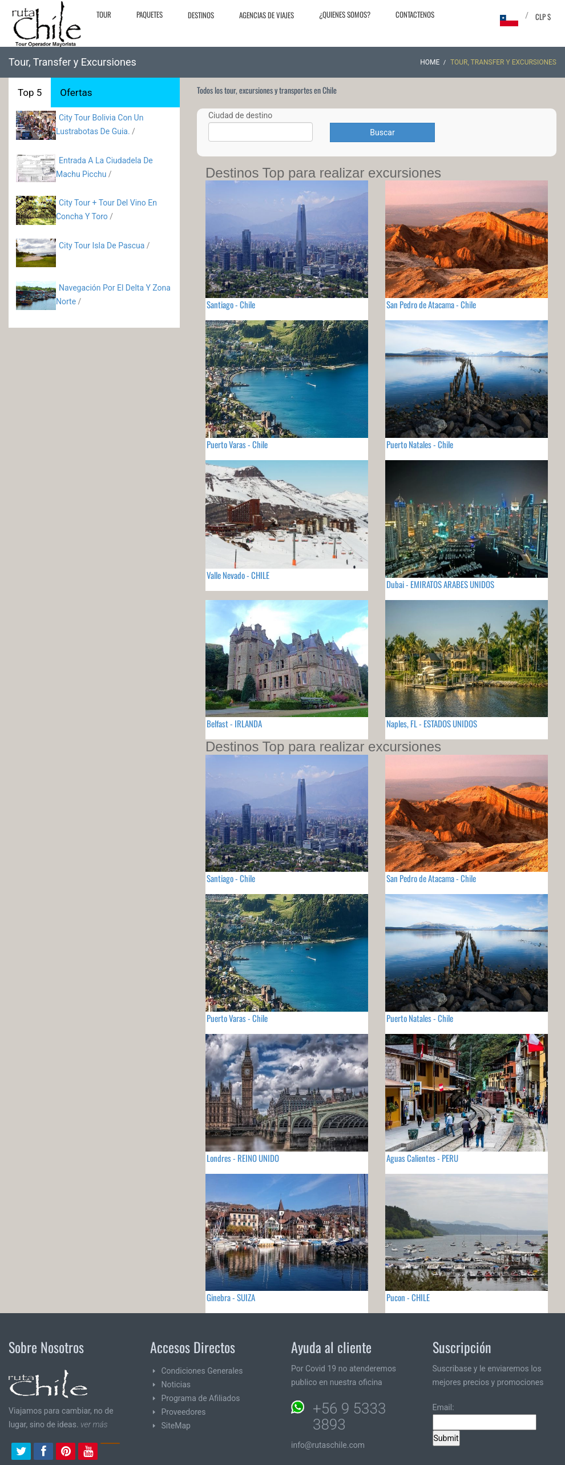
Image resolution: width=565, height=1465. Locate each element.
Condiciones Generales (202, 1370)
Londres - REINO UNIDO (243, 1158)
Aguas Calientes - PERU (422, 1158)
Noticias (176, 1384)
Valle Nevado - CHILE (238, 575)
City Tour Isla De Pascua (101, 245)
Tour (103, 14)
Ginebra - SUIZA (231, 1297)
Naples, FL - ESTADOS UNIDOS (431, 723)
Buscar (382, 132)
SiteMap (176, 1425)
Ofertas (76, 92)
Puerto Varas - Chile (237, 444)
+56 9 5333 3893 (349, 1416)
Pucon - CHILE (408, 1297)
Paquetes (149, 14)
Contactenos (415, 14)
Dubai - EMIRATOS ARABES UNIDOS (440, 584)
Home (429, 62)
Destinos (201, 15)
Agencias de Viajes (266, 15)
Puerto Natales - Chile (419, 444)
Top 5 (30, 92)
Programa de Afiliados (201, 1398)
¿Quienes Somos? (344, 14)
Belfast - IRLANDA (234, 723)
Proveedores (184, 1411)
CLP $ (543, 16)
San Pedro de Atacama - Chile (431, 304)
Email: (484, 1416)
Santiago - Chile (231, 304)
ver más (94, 1424)
